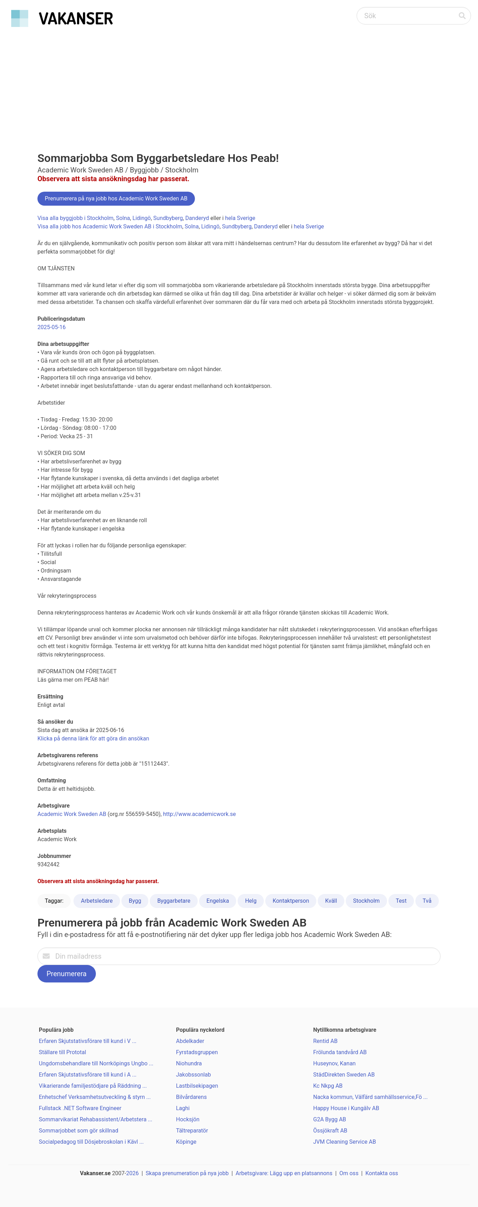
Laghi (183, 1108)
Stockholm (366, 900)
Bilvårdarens (191, 1097)
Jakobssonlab (193, 1074)
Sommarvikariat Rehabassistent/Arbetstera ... (95, 1119)
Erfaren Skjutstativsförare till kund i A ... (87, 1074)
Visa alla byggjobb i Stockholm (75, 218)
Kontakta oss (381, 1173)
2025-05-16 (51, 327)
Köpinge (186, 1141)
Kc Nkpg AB (328, 1085)
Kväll (331, 900)
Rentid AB (325, 1041)
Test (401, 900)
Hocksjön (187, 1119)
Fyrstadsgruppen (197, 1052)
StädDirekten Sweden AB (344, 1074)
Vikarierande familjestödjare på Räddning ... (93, 1085)
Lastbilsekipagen (197, 1085)
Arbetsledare (97, 900)
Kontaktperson (291, 900)
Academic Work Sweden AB (71, 814)
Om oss (349, 1173)
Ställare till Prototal (62, 1052)
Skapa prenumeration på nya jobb (187, 1173)
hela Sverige (240, 218)
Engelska (217, 900)
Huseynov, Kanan (334, 1063)
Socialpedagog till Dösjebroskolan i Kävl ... (91, 1141)
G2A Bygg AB (329, 1119)
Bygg (135, 900)
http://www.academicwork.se (199, 814)
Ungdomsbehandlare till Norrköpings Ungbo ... (96, 1063)
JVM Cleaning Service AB (344, 1141)
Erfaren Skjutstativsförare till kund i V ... (87, 1041)
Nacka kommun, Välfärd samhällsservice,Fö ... (370, 1097)
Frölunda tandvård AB (340, 1052)
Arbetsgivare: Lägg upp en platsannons (284, 1173)
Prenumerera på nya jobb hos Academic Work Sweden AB (116, 198)
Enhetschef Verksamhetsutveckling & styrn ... (95, 1097)
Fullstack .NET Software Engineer (80, 1108)
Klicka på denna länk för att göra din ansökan (93, 738)
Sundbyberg (168, 218)
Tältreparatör (192, 1130)
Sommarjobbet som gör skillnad (78, 1130)
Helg (250, 900)
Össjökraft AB (330, 1130)
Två (427, 900)
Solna (123, 218)
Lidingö (142, 218)
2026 (132, 1173)
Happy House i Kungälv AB (346, 1108)
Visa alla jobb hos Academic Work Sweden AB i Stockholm (109, 226)
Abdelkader (190, 1041)
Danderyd (197, 218)
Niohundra (189, 1063)
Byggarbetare (173, 900)
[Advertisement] (239, 83)
